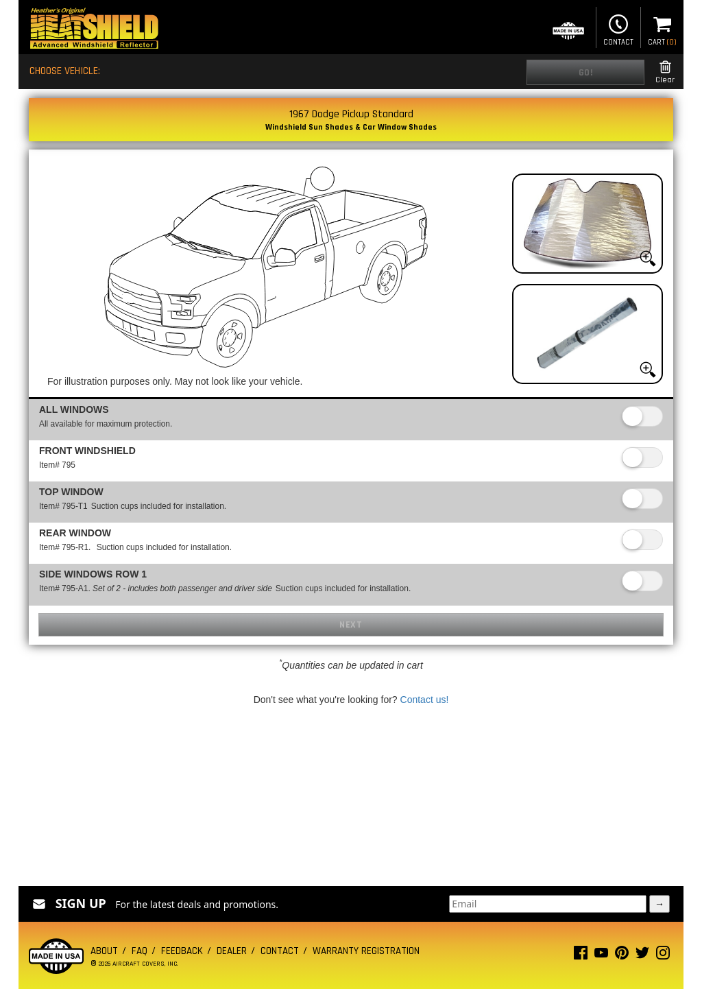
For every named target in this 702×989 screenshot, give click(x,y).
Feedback (182, 950)
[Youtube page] (601, 956)
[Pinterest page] (622, 956)
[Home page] (94, 30)
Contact (618, 28)
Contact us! (424, 699)
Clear (665, 72)
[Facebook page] (581, 956)
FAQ (139, 950)
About (104, 950)
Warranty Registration (366, 950)
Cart (662, 28)
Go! (586, 73)
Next (350, 625)
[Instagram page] (663, 956)
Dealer (232, 950)
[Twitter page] (642, 956)
